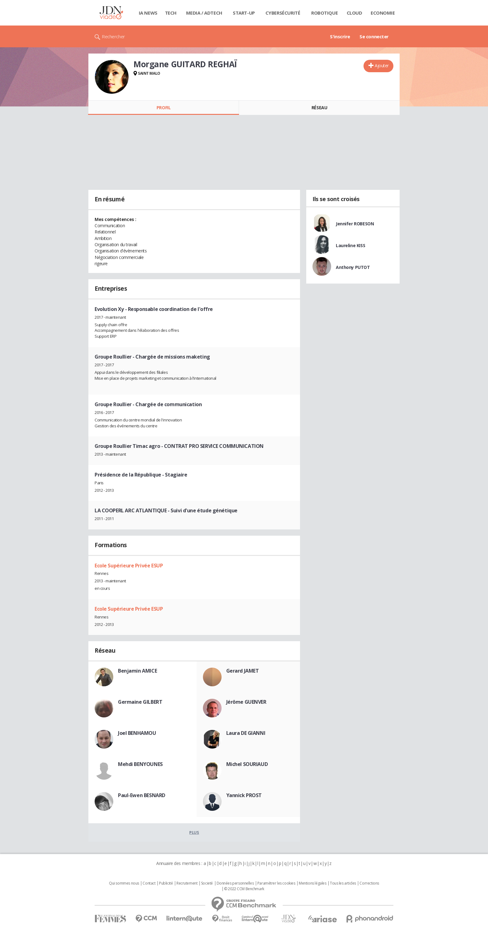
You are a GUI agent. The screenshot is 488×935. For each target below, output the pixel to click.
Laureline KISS (350, 245)
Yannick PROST (244, 795)
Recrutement (186, 883)
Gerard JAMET (242, 670)
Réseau (319, 107)
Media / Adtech (204, 13)
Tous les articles (343, 883)
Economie (383, 13)
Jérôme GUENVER (246, 701)
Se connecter (374, 36)
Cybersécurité (282, 13)
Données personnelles (235, 883)
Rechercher (113, 36)
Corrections (369, 883)
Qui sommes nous (124, 883)
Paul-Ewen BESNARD (141, 795)
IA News (148, 13)
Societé (207, 883)
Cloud (354, 13)
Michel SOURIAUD (247, 764)
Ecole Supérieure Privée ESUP (129, 565)
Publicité (166, 883)
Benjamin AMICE (137, 670)
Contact (149, 883)
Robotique (324, 13)
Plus (194, 832)
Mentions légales (312, 883)
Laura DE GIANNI (245, 733)
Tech (170, 13)
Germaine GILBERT (140, 701)
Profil (164, 107)
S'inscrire (340, 36)
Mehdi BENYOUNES (140, 764)
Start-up (244, 13)
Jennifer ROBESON (355, 224)
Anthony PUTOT (353, 267)
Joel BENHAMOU (137, 733)
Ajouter (382, 65)
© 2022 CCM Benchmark (244, 889)
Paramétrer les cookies (276, 883)
